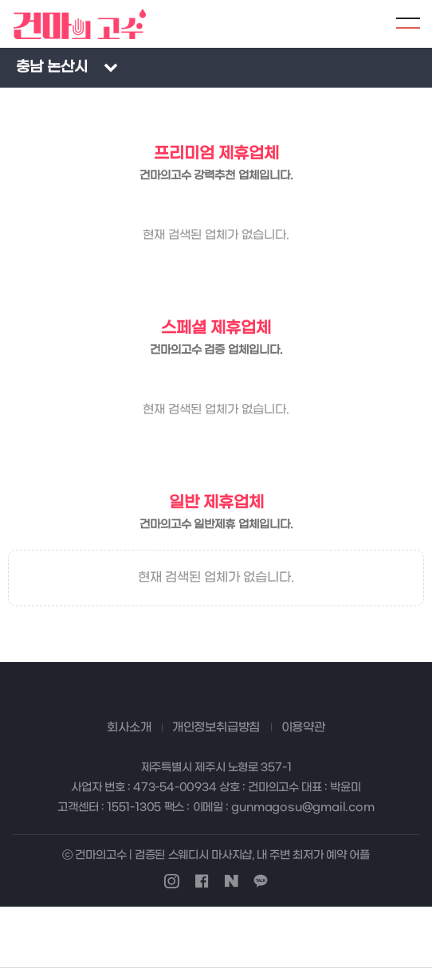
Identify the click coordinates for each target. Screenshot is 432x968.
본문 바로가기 (0, 0)
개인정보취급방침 (216, 727)
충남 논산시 (52, 67)
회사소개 (129, 727)
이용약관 (303, 727)
